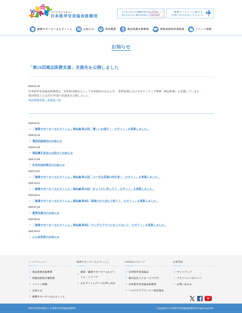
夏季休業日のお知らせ (45, 212)
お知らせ (88, 29)
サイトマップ (184, 271)
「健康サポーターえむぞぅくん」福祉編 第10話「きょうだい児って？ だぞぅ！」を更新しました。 (93, 188)
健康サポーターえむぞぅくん (54, 29)
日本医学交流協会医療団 (142, 284)
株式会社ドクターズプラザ (144, 278)
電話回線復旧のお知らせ (47, 141)
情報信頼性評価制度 (172, 29)
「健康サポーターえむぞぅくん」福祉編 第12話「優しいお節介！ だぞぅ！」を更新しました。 (90, 128)
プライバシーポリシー (189, 278)
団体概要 (110, 29)
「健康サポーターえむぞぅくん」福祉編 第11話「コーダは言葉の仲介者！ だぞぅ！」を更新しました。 (96, 176)
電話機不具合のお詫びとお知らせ (52, 152)
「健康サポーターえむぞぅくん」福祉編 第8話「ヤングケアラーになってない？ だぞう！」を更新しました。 (99, 224)
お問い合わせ (184, 284)
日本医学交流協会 (139, 271)
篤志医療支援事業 (138, 29)
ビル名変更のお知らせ (45, 236)
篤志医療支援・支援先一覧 (44, 99)
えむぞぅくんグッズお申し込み (97, 283)
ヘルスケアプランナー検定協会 (146, 290)
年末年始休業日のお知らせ (48, 164)
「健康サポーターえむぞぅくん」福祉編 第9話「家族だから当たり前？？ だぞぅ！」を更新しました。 (95, 200)
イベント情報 (203, 29)
